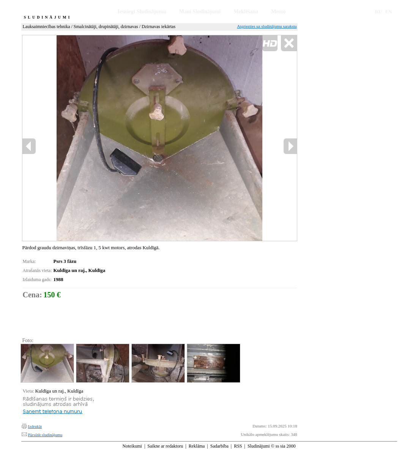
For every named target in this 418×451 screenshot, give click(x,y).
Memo (278, 11)
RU (378, 11)
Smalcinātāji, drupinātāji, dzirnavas (106, 26)
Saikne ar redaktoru (165, 446)
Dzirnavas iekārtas (158, 26)
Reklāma (197, 446)
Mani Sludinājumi (200, 11)
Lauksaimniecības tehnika (46, 26)
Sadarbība (219, 446)
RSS (238, 446)
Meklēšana (245, 11)
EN (388, 11)
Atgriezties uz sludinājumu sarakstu (267, 26)
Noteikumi (132, 446)
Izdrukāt (35, 426)
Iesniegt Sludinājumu (142, 11)
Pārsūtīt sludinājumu (45, 434)
